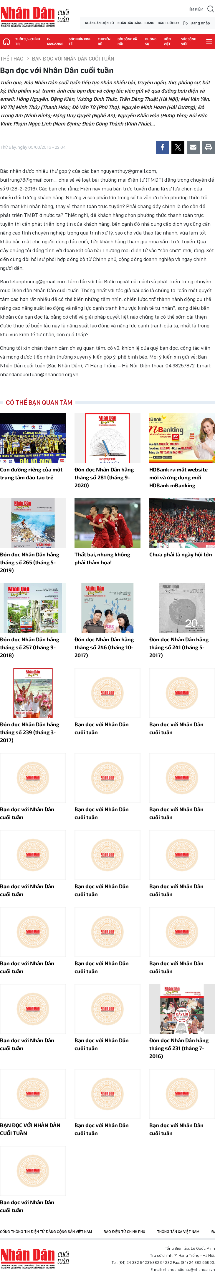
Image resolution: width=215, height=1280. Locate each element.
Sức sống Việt (188, 41)
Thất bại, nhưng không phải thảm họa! (102, 558)
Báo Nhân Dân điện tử (35, 1259)
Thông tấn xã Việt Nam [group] (178, 1231)
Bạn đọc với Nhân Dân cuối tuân (176, 728)
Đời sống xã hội (127, 41)
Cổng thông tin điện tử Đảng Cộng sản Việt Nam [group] (46, 1231)
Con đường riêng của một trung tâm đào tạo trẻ (31, 473)
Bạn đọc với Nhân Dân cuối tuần (73, 59)
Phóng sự (150, 41)
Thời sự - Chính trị (27, 41)
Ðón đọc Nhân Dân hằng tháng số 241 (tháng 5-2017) (179, 647)
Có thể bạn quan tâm (39, 402)
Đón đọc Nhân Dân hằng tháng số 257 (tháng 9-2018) (29, 647)
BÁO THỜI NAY (168, 23)
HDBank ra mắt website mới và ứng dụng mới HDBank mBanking (178, 477)
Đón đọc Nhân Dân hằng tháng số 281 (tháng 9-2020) (104, 477)
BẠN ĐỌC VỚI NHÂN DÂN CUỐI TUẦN (30, 1129)
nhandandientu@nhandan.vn (189, 1269)
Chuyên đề (104, 41)
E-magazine (55, 41)
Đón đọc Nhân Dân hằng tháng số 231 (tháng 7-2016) (179, 1048)
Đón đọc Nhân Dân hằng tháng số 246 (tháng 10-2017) (104, 647)
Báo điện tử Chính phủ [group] (124, 1231)
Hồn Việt (167, 41)
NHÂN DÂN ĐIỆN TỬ (99, 23)
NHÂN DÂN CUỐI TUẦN (35, 17)
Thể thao (12, 59)
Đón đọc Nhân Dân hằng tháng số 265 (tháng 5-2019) (29, 562)
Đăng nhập (200, 23)
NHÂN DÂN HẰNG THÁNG (136, 23)
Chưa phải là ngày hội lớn (180, 554)
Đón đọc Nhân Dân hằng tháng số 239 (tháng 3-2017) (29, 732)
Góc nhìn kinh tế (80, 41)
